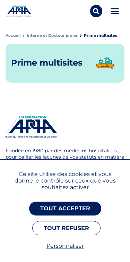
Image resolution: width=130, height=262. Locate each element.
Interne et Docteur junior (52, 35)
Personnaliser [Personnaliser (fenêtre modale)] (65, 246)
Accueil (13, 35)
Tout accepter (65, 208)
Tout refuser (66, 228)
